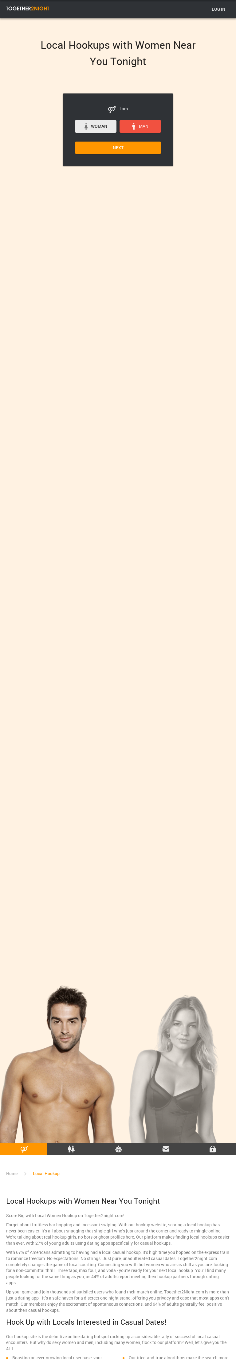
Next (118, 147)
